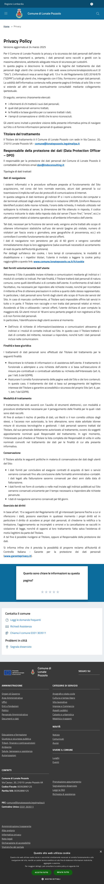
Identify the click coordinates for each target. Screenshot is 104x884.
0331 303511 (27, 806)
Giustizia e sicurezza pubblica (16, 738)
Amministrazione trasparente (16, 826)
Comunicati (58, 739)
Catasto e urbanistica (63, 714)
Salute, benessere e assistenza (17, 751)
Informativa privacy (11, 834)
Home (6, 26)
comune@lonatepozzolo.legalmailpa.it (57, 144)
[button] (52, 878)
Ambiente (6, 747)
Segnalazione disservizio (65, 786)
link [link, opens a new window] (77, 866)
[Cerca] (98, 13)
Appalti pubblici (60, 710)
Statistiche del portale (13, 847)
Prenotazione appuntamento (67, 781)
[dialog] (52, 866)
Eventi (56, 762)
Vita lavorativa (60, 702)
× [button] (101, 852)
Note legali (7, 838)
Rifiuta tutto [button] (63, 872)
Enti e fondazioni (10, 706)
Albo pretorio (8, 830)
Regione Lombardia (14, 4)
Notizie (56, 734)
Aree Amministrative (12, 698)
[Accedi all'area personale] (91, 4)
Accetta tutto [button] (41, 872)
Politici (5, 710)
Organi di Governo (11, 693)
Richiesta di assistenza (64, 794)
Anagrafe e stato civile (64, 693)
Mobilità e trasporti (62, 718)
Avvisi (56, 743)
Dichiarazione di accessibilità (16, 843)
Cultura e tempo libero (64, 698)
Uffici (4, 702)
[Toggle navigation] (6, 13)
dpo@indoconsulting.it (50, 165)
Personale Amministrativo (15, 714)
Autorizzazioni (9, 755)
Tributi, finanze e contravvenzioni (18, 743)
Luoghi (56, 758)
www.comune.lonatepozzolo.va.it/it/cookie (59, 261)
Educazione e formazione (14, 734)
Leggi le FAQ (59, 790)
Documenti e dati (10, 718)
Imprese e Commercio (63, 706)
